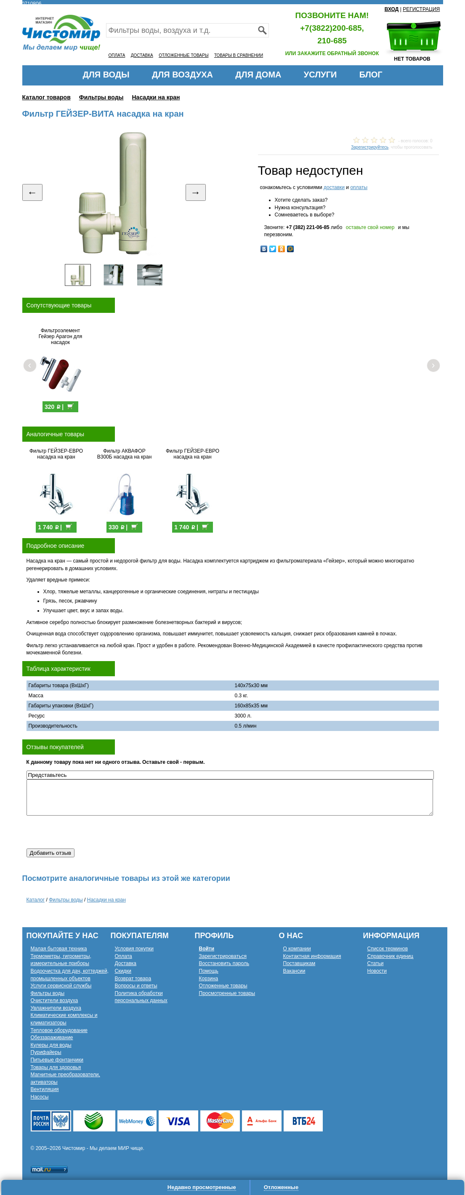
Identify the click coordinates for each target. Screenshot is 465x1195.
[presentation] (90, 832)
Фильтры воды (101, 97)
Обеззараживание (52, 1037)
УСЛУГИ (320, 74)
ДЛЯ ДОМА (258, 74)
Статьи (375, 963)
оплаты (358, 187)
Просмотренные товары (227, 993)
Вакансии (294, 971)
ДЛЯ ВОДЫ (105, 74)
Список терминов (387, 949)
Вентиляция (45, 1089)
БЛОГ (371, 74)
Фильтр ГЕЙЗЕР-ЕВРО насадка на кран (56, 454)
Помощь (208, 971)
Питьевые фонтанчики (57, 1060)
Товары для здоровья (56, 1067)
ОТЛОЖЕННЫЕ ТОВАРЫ (183, 55)
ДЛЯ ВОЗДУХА (182, 74)
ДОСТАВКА (142, 55)
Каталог (36, 900)
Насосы (40, 1097)
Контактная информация (312, 956)
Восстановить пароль (224, 963)
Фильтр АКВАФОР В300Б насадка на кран (124, 454)
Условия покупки (134, 949)
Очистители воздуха (54, 1000)
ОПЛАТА (117, 55)
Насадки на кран (156, 97)
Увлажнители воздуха (56, 1008)
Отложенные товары (223, 986)
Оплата (123, 956)
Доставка (126, 963)
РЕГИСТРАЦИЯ (421, 9)
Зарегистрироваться (223, 956)
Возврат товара (133, 979)
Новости (377, 971)
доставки (334, 187)
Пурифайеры (46, 1052)
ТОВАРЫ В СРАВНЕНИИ (238, 55)
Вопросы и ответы (136, 986)
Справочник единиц (390, 956)
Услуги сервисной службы (61, 986)
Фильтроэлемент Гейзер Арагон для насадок (60, 336)
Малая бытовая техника (59, 949)
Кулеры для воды (51, 1045)
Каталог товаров (46, 97)
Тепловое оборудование (59, 1030)
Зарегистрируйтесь (369, 147)
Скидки (123, 971)
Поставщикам (299, 963)
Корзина (208, 979)
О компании (297, 949)
